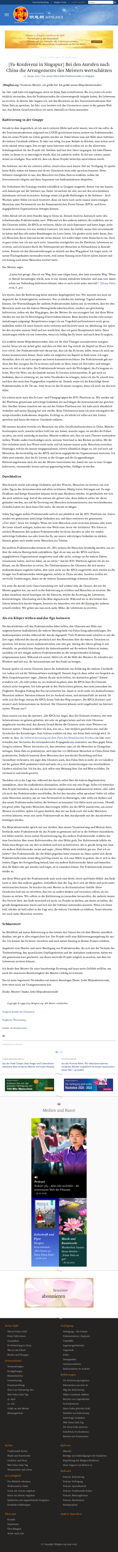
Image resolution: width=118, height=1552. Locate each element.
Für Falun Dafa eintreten (75, 1426)
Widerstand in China (17, 1485)
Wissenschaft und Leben (19, 1469)
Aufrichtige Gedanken (74, 1417)
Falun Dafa (12, 1326)
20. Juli (11, 1403)
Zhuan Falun (108, 283)
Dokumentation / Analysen (76, 1335)
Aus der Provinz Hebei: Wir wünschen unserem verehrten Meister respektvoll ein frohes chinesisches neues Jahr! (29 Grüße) (87, 1066)
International (13, 1360)
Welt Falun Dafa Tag (73, 1422)
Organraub (68, 1349)
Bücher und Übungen (18, 1354)
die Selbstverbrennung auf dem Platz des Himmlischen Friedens (57, 737)
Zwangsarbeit (69, 1359)
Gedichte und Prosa (17, 1460)
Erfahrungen (54, 57)
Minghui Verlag (60, 2)
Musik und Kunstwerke (18, 1455)
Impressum (13, 1523)
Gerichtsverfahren (72, 1363)
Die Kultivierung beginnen (76, 1380)
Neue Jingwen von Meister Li (77, 1464)
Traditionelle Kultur (17, 1450)
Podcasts (66, 1471)
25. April (11, 1398)
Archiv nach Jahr (15, 1533)
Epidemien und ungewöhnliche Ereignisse (28, 1500)
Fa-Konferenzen (70, 57)
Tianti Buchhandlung (40, 2)
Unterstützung (14, 1380)
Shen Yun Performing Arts (20, 1389)
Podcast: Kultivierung (73, 1476)
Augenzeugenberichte (73, 1345)
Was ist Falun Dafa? (17, 1331)
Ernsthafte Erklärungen (18, 1504)
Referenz (66, 1445)
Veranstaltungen (15, 1366)
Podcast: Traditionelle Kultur (77, 1490)
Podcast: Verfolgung (73, 1481)
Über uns (10, 1514)
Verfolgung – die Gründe (75, 1331)
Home (43, 57)
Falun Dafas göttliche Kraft (76, 1408)
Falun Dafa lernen (16, 1335)
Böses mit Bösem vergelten (21, 1495)
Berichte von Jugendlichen (76, 1398)
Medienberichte (15, 1375)
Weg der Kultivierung (73, 1389)
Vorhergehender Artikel (13, 1059)
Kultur (9, 1445)
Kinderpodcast (70, 1504)
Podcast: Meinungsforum (75, 1495)
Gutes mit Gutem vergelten (21, 1490)
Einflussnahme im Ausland (76, 1368)
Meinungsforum (15, 1412)
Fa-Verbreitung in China (19, 1345)
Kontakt (11, 1519)
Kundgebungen (14, 1371)
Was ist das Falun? (16, 1349)
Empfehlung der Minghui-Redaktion (81, 1460)
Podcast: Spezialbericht (74, 1485)
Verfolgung (67, 1326)
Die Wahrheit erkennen (18, 1481)
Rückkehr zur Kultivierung (76, 1412)
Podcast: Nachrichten (73, 1500)
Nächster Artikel (69, 1059)
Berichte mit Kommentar (75, 1436)
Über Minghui (14, 1528)
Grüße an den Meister (18, 1408)
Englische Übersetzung (14, 1019)
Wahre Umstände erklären (76, 1394)
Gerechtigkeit (13, 1475)
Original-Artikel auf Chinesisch (18, 1011)
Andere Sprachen (78, 2)
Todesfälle (68, 1340)
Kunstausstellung (16, 1385)
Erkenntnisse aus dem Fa (75, 1385)
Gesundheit (13, 1340)
